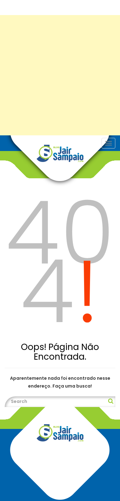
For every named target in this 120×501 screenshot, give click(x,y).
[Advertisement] (60, 75)
